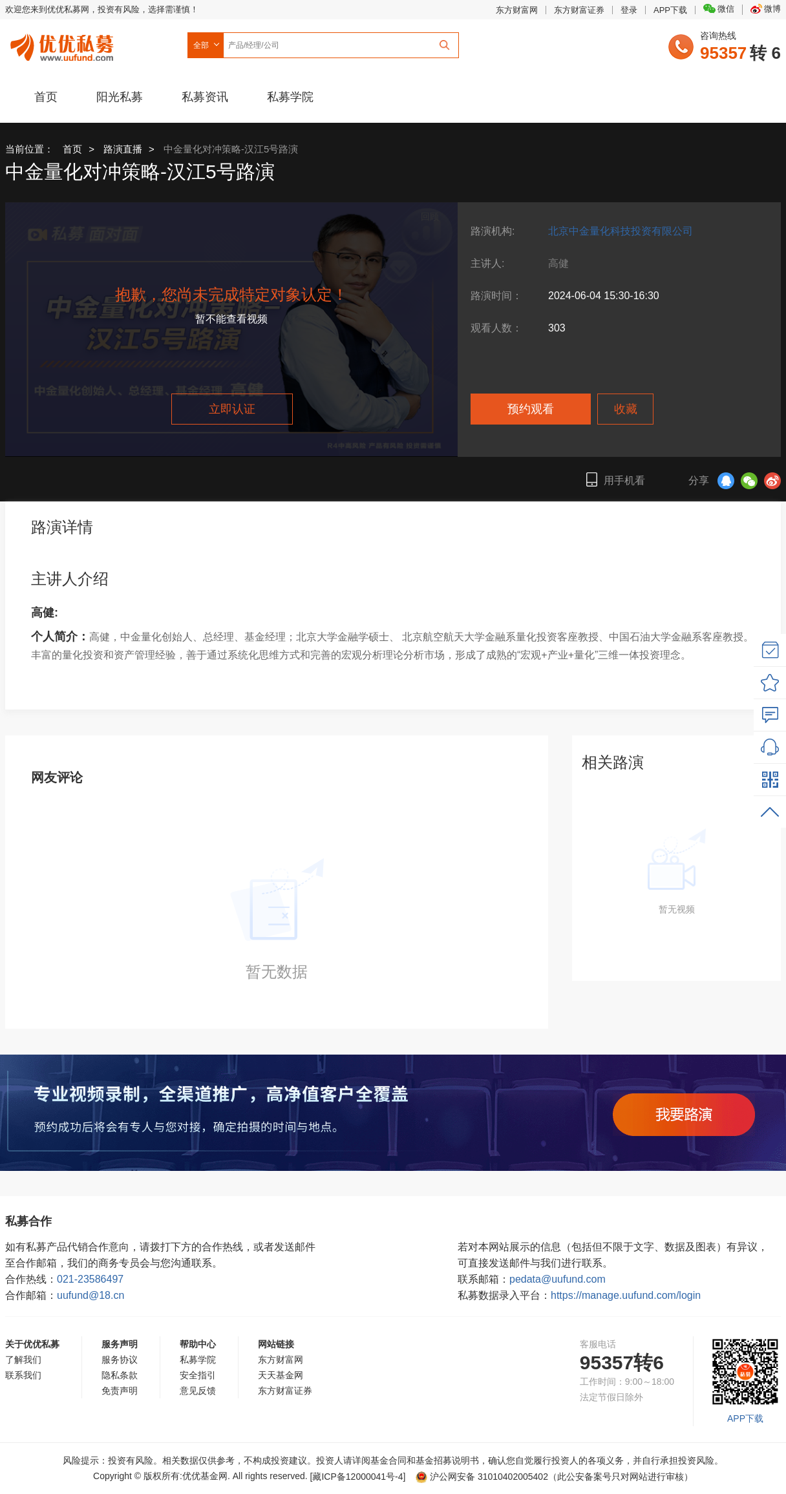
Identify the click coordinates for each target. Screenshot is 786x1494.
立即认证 (232, 409)
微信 (718, 9)
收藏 (625, 409)
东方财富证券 (579, 10)
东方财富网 (517, 10)
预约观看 (530, 409)
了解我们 (23, 1359)
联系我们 (23, 1375)
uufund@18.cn (90, 1295)
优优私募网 (64, 44)
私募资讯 (205, 96)
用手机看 (615, 479)
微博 (765, 9)
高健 (558, 263)
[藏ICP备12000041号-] (359, 1476)
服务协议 (119, 1359)
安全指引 (198, 1375)
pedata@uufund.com (557, 1279)
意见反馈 (198, 1390)
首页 (46, 96)
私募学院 (290, 96)
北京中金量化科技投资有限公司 (620, 231)
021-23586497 (90, 1279)
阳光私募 (119, 96)
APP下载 (670, 10)
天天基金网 (280, 1375)
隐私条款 (119, 1375)
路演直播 (122, 148)
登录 (629, 10)
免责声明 (119, 1390)
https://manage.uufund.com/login (626, 1295)
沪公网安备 (482, 1476)
